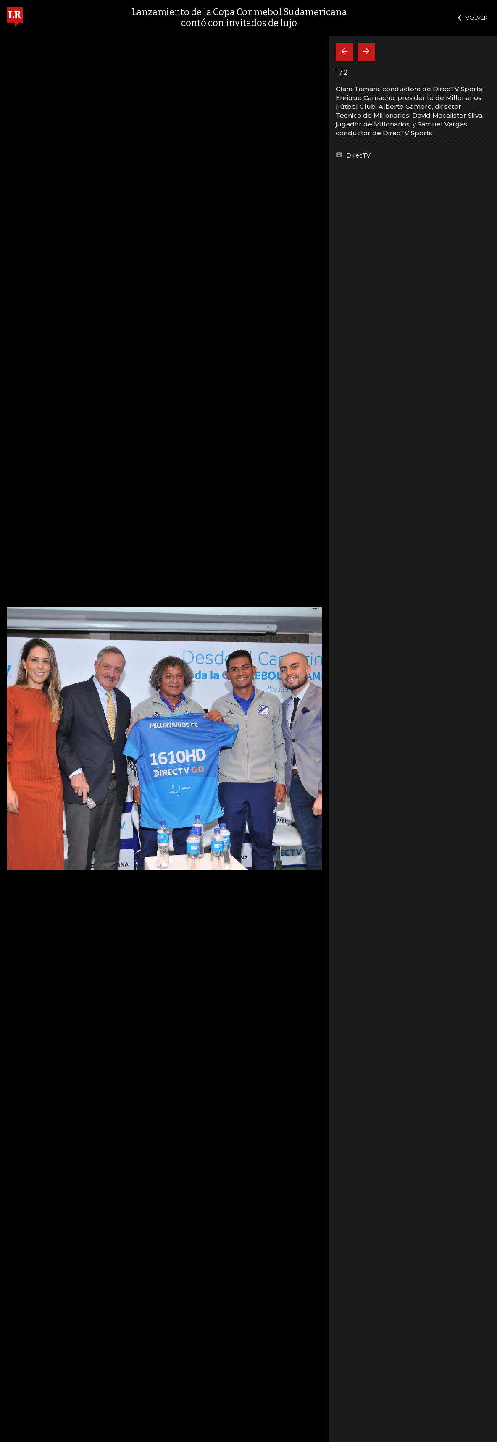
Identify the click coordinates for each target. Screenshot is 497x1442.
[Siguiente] (366, 52)
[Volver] (344, 52)
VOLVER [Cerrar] (473, 17)
